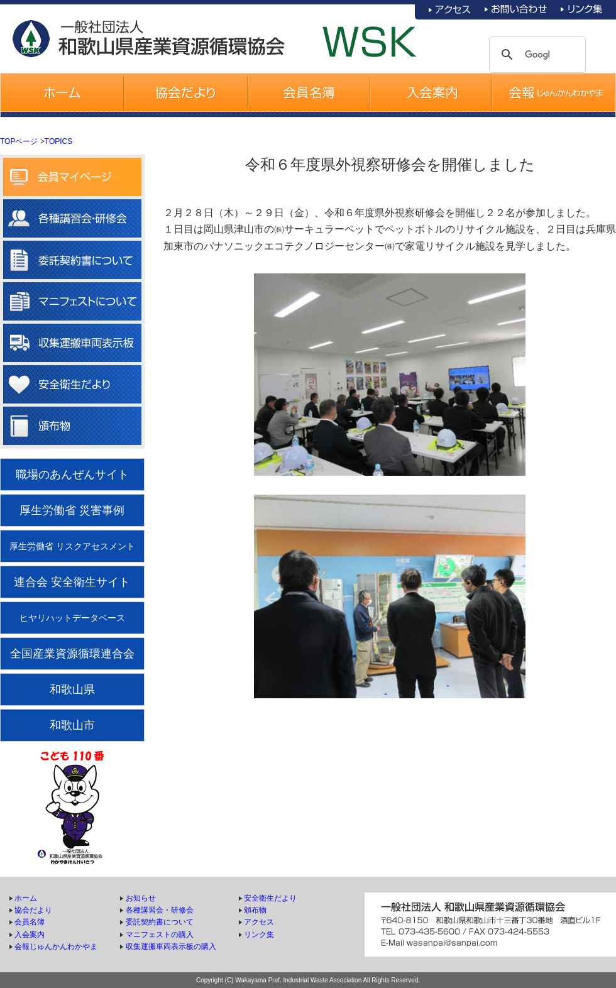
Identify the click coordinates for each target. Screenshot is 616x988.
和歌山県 (72, 689)
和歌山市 (72, 725)
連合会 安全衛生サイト (72, 582)
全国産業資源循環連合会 (72, 653)
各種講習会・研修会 (160, 910)
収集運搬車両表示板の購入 (171, 946)
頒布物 (255, 910)
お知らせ (141, 898)
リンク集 (259, 934)
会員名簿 (29, 922)
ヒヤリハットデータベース (72, 618)
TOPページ (19, 141)
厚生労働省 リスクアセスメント (72, 546)
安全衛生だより (270, 898)
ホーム (25, 898)
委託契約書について (160, 922)
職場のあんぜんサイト (72, 474)
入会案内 (29, 934)
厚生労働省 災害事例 (71, 510)
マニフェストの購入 (160, 934)
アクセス (259, 922)
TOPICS (58, 141)
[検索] (537, 54)
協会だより (33, 910)
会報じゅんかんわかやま (55, 946)
